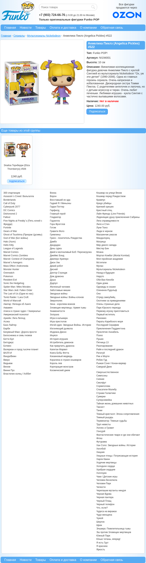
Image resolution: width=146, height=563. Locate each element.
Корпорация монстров (61, 366)
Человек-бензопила (106, 480)
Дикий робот (56, 266)
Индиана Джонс (58, 332)
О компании (88, 27)
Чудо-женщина (104, 514)
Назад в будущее (105, 272)
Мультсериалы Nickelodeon (110, 269)
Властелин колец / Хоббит (17, 373)
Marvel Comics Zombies (15, 255)
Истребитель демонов (61, 342)
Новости (26, 27)
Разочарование (104, 346)
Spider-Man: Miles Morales (17, 286)
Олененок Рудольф (106, 290)
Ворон (53, 196)
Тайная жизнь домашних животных (114, 403)
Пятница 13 (102, 342)
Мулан (99, 266)
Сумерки (101, 396)
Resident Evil (10, 279)
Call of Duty (9, 203)
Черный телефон (105, 504)
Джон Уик (55, 262)
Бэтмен (7, 346)
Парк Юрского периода (108, 307)
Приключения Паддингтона (110, 328)
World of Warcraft (12, 300)
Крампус (100, 200)
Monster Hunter (11, 269)
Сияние (100, 379)
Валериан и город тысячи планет (20, 349)
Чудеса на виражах (106, 511)
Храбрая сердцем (105, 469)
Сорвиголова (103, 386)
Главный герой (57, 213)
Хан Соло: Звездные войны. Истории (116, 445)
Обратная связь (112, 27)
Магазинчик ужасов (106, 234)
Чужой (99, 518)
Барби (6, 328)
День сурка (56, 248)
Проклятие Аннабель (107, 332)
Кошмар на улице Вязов (109, 193)
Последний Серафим (107, 325)
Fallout (6, 217)
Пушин (100, 339)
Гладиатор (55, 217)
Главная (10, 27)
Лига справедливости (107, 220)
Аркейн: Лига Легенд (14, 318)
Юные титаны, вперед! (108, 539)
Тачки (99, 410)
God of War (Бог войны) (15, 238)
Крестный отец (104, 210)
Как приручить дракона (62, 346)
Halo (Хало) (9, 241)
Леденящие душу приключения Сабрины (118, 217)
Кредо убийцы (103, 203)
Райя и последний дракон (110, 349)
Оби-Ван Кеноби (105, 279)
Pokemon (8, 276)
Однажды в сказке (106, 286)
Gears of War (10, 231)
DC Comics (9, 210)
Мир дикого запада (106, 245)
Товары (40, 27)
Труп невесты (103, 424)
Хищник (100, 452)
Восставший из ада (60, 200)
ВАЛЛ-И (7, 353)
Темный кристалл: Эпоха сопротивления (117, 414)
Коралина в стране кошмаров (65, 360)
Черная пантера (104, 497)
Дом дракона (56, 276)
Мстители (101, 262)
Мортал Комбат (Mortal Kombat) (113, 255)
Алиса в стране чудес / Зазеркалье (21, 311)
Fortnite (7, 227)
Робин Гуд (101, 360)
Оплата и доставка (63, 27)
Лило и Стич (103, 224)
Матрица (101, 241)
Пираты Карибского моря (109, 321)
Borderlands (9, 200)
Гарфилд (54, 210)
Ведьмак (8, 363)
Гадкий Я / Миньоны (60, 203)
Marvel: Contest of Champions (18, 259)
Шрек (99, 525)
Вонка (53, 193)
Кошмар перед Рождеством (110, 196)
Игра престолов (58, 321)
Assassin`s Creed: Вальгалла (18, 196)
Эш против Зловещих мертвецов (113, 532)
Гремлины (55, 234)
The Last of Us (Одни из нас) (18, 293)
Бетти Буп (8, 339)
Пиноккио (101, 318)
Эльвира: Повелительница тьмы (113, 528)
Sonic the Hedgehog (13, 283)
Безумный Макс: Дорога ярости (19, 332)
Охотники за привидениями (110, 300)
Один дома (102, 283)
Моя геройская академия (109, 259)
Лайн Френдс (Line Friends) (110, 213)
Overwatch (8, 272)
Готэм (53, 227)
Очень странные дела (108, 304)
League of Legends (13, 248)
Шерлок (100, 521)
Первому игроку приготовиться (112, 311)
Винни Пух (9, 370)
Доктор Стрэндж (58, 272)
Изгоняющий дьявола (61, 328)
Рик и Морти (103, 356)
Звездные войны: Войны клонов (67, 297)
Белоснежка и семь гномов (17, 335)
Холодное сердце (105, 466)
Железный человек (60, 286)
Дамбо (53, 241)
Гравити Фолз (57, 231)
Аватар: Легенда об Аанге (17, 304)
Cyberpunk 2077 (11, 206)
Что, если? (102, 507)
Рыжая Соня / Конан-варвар (111, 363)
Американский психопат (16, 314)
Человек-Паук (103, 483)
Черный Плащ (103, 501)
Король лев (56, 363)
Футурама (101, 441)
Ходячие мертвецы (106, 462)
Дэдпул (53, 283)
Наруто (100, 276)
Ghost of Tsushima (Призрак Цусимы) (22, 234)
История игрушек (59, 339)
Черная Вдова (103, 494)
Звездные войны (58, 293)
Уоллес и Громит (105, 428)
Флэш (99, 438)
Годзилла (55, 220)
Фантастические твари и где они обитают (118, 435)
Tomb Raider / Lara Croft (15, 297)
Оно (98, 293)
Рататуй (100, 353)
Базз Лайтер (10, 325)
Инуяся (53, 335)
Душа (53, 279)
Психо (99, 335)
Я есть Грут (102, 542)
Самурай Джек (104, 366)
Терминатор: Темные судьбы (111, 420)
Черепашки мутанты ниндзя (111, 490)
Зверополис (56, 300)
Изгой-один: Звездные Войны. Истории (70, 325)
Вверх (6, 360)
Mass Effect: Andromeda (15, 266)
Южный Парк (103, 535)
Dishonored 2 (10, 213)
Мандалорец (103, 238)
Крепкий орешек (104, 206)
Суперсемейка (104, 400)
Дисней (54, 269)
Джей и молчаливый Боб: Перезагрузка (70, 252)
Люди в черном (104, 231)
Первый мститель (105, 314)
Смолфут (101, 382)
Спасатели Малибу (106, 389)
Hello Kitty (8, 245)
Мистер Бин (102, 248)
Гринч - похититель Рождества (66, 238)
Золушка (54, 314)
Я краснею (102, 546)
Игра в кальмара (58, 318)
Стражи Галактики (106, 393)
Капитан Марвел (58, 349)
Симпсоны (101, 375)
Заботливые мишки (60, 290)
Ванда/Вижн (9, 356)
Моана (99, 252)
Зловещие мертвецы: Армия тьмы (68, 307)
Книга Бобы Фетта (59, 353)
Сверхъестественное (107, 372)
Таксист (100, 407)
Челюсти (101, 487)
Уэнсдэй (100, 431)
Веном (6, 366)
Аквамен (8, 307)
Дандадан (55, 245)
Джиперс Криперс (59, 259)
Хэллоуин (101, 473)
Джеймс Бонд (57, 255)
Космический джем (60, 370)
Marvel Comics (10, 252)
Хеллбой (101, 448)
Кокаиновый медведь (61, 356)
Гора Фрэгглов (57, 224)
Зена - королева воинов (62, 304)
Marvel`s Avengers (12, 262)
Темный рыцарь (104, 417)
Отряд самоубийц (105, 297)
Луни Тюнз (102, 227)
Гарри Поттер (57, 206)
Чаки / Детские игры (106, 476)
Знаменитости (57, 311)
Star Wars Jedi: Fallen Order (17, 290)
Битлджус (8, 342)
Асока (6, 321)
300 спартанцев (11, 193)
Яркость (100, 549)
